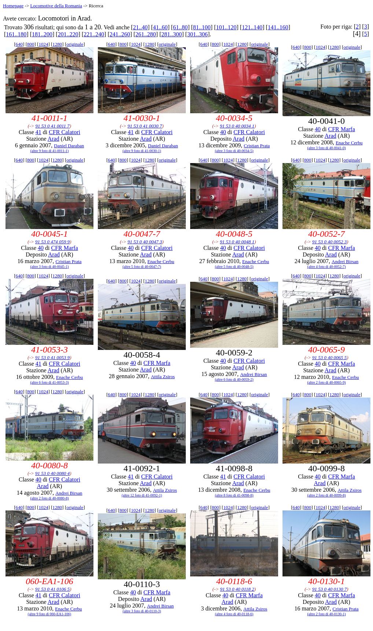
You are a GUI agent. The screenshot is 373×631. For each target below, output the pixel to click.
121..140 (252, 27)
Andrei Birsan (345, 261)
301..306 (197, 34)
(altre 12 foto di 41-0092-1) (142, 495)
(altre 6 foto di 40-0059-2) (234, 379)
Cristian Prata (257, 145)
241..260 (120, 34)
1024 (43, 44)
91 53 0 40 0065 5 (329, 357)
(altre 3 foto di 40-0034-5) (234, 151)
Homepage (13, 5)
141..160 (278, 27)
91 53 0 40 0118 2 (237, 589)
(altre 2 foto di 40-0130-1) (326, 614)
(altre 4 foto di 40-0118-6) (234, 614)
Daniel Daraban (69, 145)
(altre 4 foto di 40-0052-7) (326, 267)
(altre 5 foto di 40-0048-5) (234, 267)
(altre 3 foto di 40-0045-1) (49, 267)
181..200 (42, 34)
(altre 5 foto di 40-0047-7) (142, 267)
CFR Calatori (64, 132)
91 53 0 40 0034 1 (237, 126)
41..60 (160, 27)
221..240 (94, 34)
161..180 (16, 34)
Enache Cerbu (349, 142)
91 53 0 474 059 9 (52, 241)
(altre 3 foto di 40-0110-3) (142, 611)
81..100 (202, 27)
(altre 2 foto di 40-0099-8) (326, 495)
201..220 (68, 34)
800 (30, 44)
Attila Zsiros (163, 376)
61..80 (180, 27)
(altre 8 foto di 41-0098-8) (234, 495)
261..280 (146, 34)
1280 (57, 44)
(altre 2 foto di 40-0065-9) (326, 382)
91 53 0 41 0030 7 (145, 126)
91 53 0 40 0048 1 (237, 241)
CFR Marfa (341, 129)
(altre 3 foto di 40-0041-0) (326, 148)
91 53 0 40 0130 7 (329, 589)
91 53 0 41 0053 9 (52, 357)
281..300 (171, 34)
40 (223, 132)
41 (38, 132)
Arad (53, 139)
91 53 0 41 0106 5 (52, 589)
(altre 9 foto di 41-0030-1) (142, 151)
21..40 (140, 27)
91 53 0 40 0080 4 (52, 473)
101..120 (226, 27)
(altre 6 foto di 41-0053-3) (49, 382)
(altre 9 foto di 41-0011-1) (49, 151)
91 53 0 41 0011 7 (53, 126)
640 (19, 44)
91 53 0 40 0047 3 (145, 241)
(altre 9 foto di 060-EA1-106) (49, 614)
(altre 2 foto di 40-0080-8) (49, 498)
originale (74, 44)
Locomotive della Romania (56, 5)
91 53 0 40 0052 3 (329, 241)
